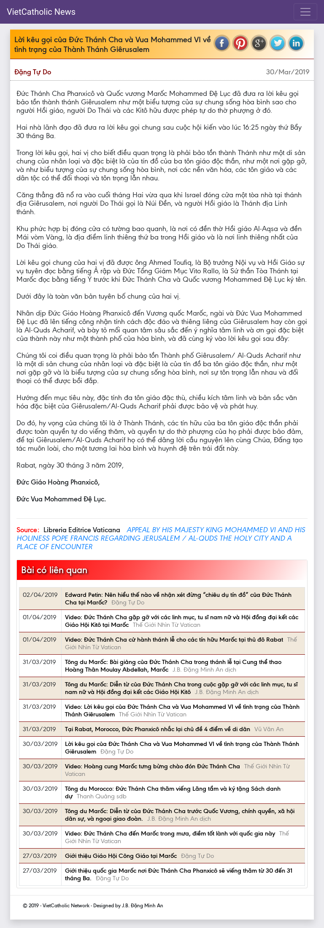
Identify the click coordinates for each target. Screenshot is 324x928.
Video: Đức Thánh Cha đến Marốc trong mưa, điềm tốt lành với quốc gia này (170, 833)
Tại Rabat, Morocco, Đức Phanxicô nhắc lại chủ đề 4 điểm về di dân (157, 729)
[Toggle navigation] (305, 11)
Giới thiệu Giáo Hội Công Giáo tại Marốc (121, 856)
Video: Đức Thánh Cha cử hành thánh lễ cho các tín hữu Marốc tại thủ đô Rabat (174, 639)
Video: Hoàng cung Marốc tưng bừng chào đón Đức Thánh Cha (152, 766)
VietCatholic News (41, 12)
